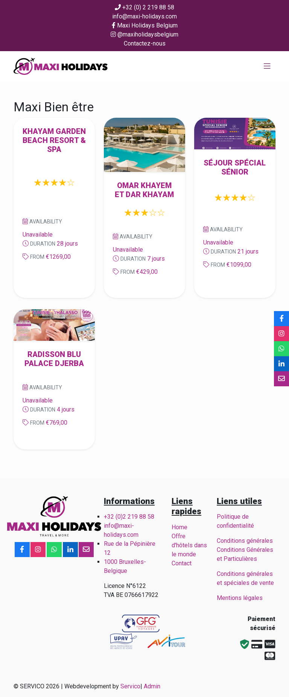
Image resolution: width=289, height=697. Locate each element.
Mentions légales (240, 597)
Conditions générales (245, 540)
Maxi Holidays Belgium (145, 25)
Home (179, 527)
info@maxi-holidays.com (144, 16)
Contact (182, 563)
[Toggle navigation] (267, 66)
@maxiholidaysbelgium (144, 34)
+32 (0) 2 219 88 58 (144, 7)
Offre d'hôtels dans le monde (189, 545)
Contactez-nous (145, 43)
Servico (130, 686)
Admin (152, 686)
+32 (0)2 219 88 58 (129, 516)
